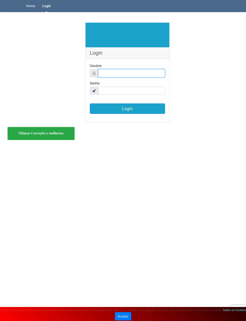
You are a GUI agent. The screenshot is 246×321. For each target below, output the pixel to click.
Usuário (96, 66)
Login (46, 6)
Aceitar (123, 316)
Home (30, 6)
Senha (95, 83)
